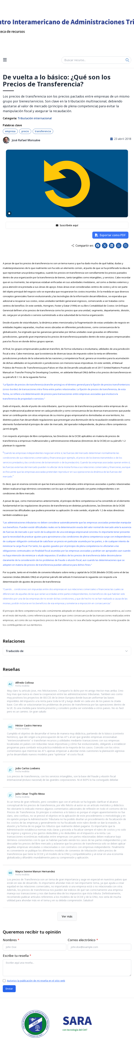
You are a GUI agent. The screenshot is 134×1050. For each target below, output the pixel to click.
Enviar (9, 988)
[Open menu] (5, 60)
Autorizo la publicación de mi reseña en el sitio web (36, 980)
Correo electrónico (83, 940)
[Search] (127, 60)
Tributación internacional (35, 118)
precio (25, 131)
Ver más (67, 916)
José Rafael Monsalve (26, 140)
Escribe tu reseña (17, 956)
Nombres (11, 940)
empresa (10, 131)
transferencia (43, 131)
